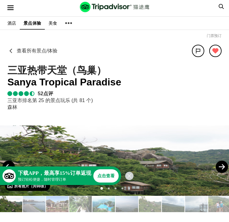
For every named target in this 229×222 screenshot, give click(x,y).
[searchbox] (220, 6)
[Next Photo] (222, 167)
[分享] (198, 51)
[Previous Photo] (8, 167)
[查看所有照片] (27, 186)
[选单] (10, 7)
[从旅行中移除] (215, 51)
